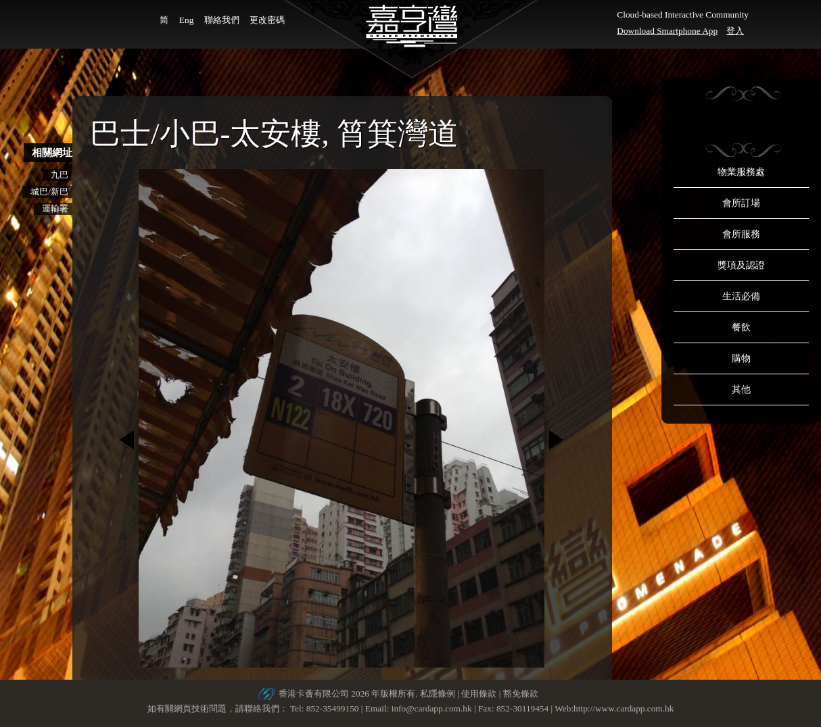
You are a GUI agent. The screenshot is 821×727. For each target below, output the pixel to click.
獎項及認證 (741, 265)
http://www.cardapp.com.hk (623, 708)
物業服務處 (741, 172)
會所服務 (741, 234)
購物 (741, 358)
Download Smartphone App (667, 31)
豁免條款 (520, 693)
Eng (186, 20)
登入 (735, 31)
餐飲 (741, 327)
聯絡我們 (221, 20)
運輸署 (55, 208)
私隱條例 (437, 693)
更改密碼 (267, 20)
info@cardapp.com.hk (433, 708)
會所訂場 (741, 203)
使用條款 (478, 693)
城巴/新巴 (49, 191)
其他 (741, 389)
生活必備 (741, 296)
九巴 (59, 175)
